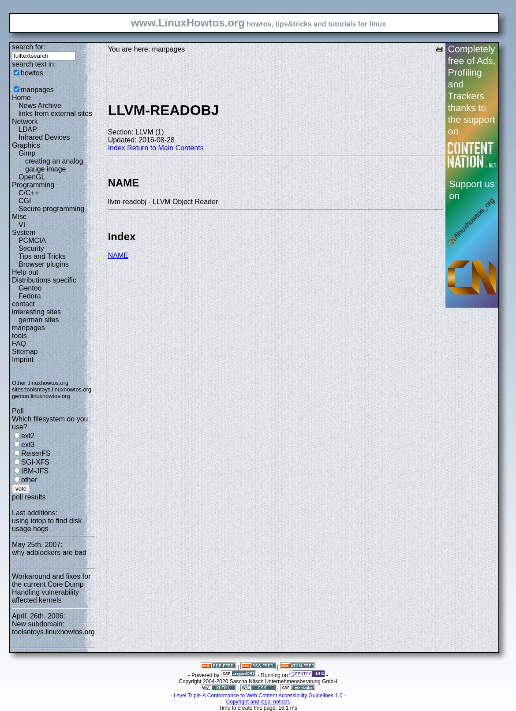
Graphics (26, 145)
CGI (25, 201)
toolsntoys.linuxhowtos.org (58, 389)
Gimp (27, 153)
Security (31, 248)
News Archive (40, 105)
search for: (28, 47)
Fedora (30, 296)
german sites (39, 320)
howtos (32, 73)
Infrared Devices (44, 137)
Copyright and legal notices (258, 702)
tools (19, 335)
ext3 (27, 444)
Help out (25, 272)
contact (23, 304)
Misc (19, 216)
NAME (118, 255)
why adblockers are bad (49, 552)
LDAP (28, 129)
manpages (37, 89)
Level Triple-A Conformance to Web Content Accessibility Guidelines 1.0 (258, 695)
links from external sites (55, 113)
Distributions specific (44, 280)
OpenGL (32, 177)
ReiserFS (36, 453)
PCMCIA (32, 240)
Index (116, 148)
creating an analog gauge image (54, 165)
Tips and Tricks (42, 256)
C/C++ (29, 193)
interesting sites (36, 312)
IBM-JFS (35, 471)
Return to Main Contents (165, 148)
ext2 (27, 435)
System (23, 232)
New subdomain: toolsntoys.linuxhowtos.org (53, 628)
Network (25, 121)
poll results (28, 497)
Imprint (23, 359)
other (29, 480)
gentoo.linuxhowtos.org (41, 396)
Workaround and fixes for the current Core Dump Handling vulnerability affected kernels (51, 588)
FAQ (19, 343)
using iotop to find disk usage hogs (47, 524)
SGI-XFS (35, 462)
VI (22, 224)
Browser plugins (44, 264)
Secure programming (51, 208)
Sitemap (25, 351)
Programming (33, 185)
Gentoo (30, 288)
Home (21, 97)
